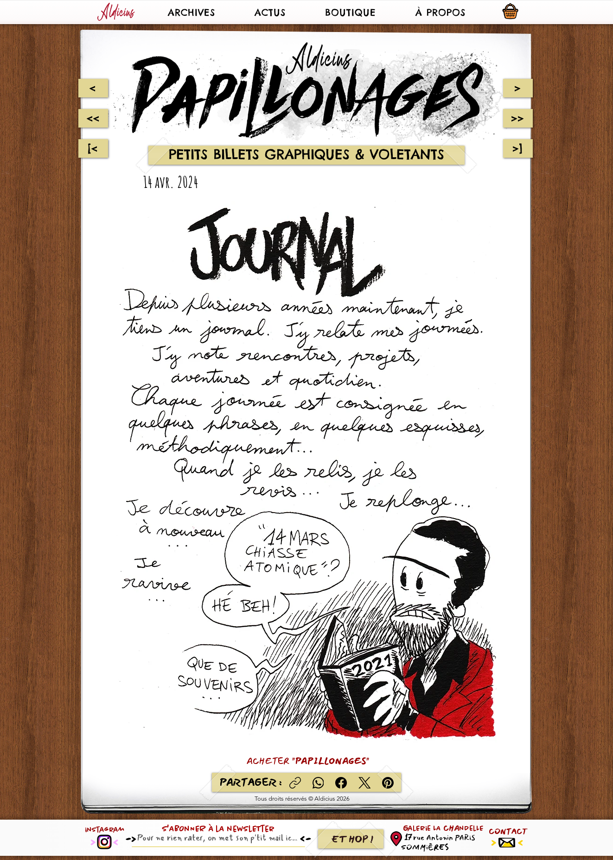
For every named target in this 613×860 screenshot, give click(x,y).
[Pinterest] (388, 783)
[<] (93, 88)
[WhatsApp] (318, 783)
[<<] (93, 118)
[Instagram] (104, 842)
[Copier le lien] (295, 783)
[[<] (93, 148)
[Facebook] (341, 783)
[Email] (216, 838)
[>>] (518, 118)
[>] (518, 88)
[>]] (518, 148)
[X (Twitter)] (364, 783)
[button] (191, 12)
